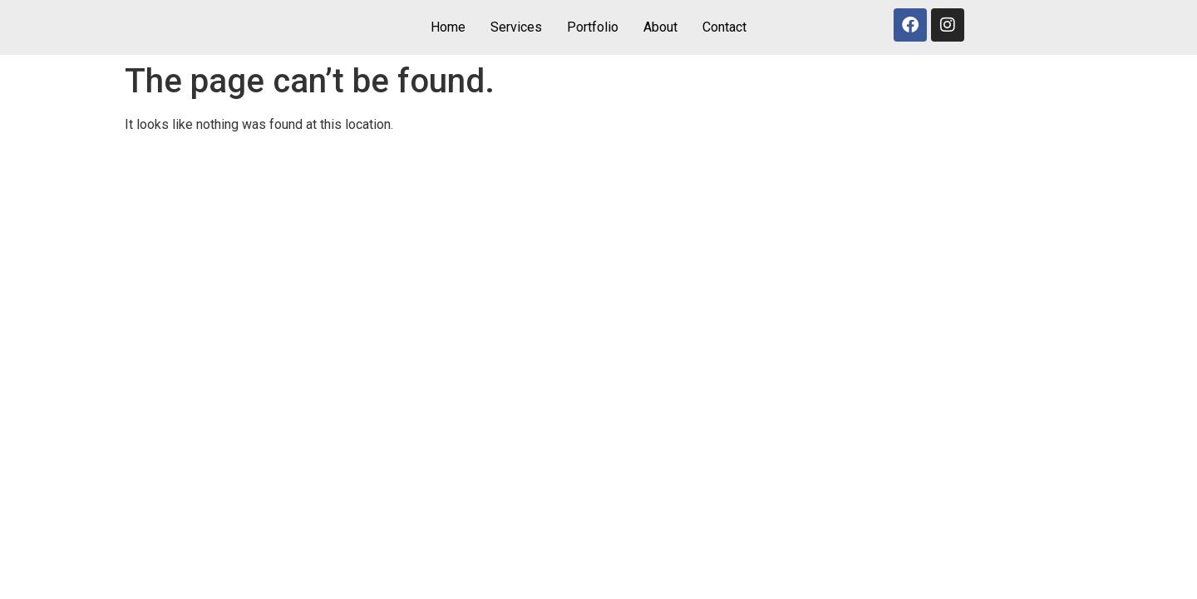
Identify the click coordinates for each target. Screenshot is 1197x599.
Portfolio (592, 27)
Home (448, 27)
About (660, 27)
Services (516, 27)
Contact (724, 27)
